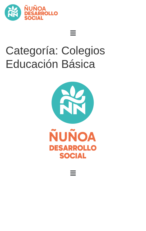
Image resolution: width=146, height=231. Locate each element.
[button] (73, 33)
